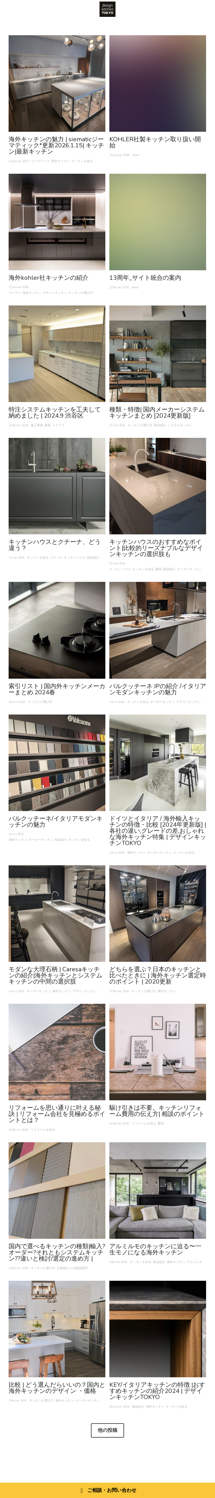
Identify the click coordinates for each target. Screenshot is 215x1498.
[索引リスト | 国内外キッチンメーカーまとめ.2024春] (57, 630)
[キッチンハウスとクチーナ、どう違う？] (57, 486)
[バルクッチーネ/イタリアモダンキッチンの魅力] (57, 763)
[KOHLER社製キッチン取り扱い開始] (157, 83)
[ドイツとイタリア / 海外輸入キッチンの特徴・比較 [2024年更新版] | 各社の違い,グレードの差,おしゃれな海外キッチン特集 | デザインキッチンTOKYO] (157, 763)
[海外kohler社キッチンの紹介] (57, 222)
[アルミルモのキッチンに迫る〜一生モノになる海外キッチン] (157, 1190)
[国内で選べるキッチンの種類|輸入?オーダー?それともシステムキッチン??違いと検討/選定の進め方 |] (57, 1190)
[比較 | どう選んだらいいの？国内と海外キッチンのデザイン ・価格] (57, 1329)
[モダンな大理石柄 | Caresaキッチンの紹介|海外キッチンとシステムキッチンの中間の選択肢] (57, 913)
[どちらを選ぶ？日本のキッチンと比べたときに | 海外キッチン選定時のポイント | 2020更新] (157, 913)
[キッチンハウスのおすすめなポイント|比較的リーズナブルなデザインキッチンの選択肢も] (157, 486)
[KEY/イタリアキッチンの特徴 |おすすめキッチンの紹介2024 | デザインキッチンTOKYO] (157, 1329)
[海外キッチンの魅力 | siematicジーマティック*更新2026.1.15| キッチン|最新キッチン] (57, 83)
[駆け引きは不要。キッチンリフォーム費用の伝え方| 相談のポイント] (157, 1052)
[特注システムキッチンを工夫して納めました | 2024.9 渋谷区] (57, 353)
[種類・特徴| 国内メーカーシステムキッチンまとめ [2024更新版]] (157, 353)
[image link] (107, 8)
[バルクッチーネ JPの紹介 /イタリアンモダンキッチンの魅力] (157, 630)
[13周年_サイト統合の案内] (157, 222)
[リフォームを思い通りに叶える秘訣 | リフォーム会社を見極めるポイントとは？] (57, 1052)
